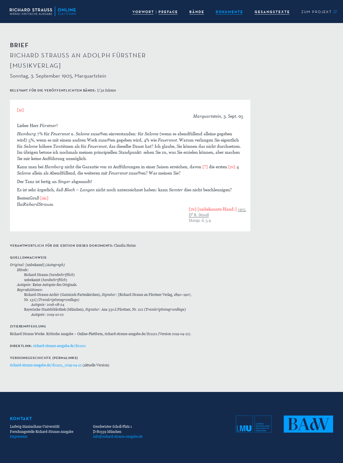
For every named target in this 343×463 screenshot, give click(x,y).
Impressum (18, 436)
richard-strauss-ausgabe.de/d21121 (59, 346)
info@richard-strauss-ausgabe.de (118, 436)
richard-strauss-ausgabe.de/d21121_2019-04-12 (46, 365)
